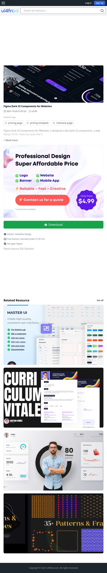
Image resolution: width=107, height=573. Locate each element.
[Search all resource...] (63, 10)
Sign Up (99, 2)
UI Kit (34, 111)
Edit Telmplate (27, 248)
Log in (88, 2)
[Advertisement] (53, 38)
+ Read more (11, 140)
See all (100, 300)
